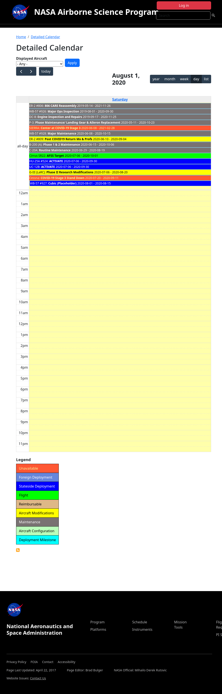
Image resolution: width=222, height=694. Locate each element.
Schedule (139, 622)
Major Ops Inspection (63, 111)
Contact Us (38, 678)
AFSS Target (55, 155)
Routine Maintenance (55, 150)
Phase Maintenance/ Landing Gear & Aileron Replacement (77, 122)
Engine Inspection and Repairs (59, 117)
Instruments (142, 629)
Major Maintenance (62, 133)
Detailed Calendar (45, 36)
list (206, 79)
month (169, 79)
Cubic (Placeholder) (62, 183)
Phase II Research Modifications (69, 172)
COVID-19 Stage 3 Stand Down (62, 178)
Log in (184, 5)
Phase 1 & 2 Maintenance (61, 144)
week (184, 79)
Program (97, 622)
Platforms (98, 629)
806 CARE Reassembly (61, 106)
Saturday (120, 99)
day (196, 79)
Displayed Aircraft (31, 58)
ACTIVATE (56, 161)
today (45, 71)
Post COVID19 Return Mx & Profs (68, 139)
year (156, 79)
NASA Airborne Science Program (96, 12)
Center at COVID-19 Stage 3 (61, 128)
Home (21, 36)
